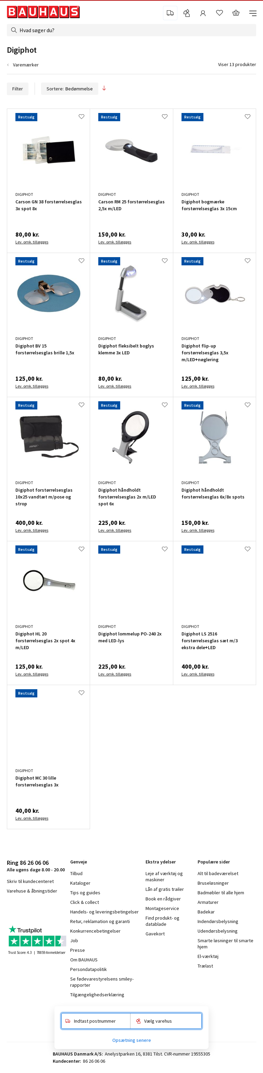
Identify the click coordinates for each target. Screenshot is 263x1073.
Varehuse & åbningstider (32, 891)
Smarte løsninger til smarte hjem (225, 943)
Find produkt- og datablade (162, 921)
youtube (41, 909)
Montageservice (162, 908)
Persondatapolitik (88, 969)
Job (74, 940)
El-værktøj (208, 956)
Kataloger (80, 883)
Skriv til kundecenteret (30, 881)
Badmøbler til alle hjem (221, 892)
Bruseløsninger (213, 883)
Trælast (205, 966)
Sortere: (70, 89)
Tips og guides (85, 892)
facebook (9, 909)
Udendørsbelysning (218, 931)
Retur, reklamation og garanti (100, 921)
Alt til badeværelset (218, 873)
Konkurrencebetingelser (95, 931)
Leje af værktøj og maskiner (164, 876)
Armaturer (208, 902)
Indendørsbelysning (218, 921)
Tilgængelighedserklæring (97, 995)
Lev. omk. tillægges (31, 241)
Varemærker (26, 65)
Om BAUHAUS (84, 960)
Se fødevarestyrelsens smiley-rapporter (102, 982)
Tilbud (76, 873)
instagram (24, 909)
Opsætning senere (131, 1040)
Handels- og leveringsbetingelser (104, 912)
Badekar (206, 912)
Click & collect (84, 902)
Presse (77, 950)
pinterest (58, 909)
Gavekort (155, 934)
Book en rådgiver (163, 899)
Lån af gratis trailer (165, 889)
